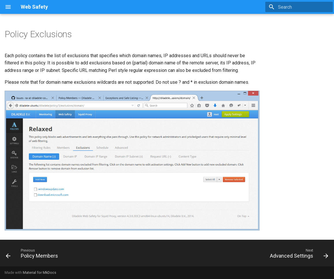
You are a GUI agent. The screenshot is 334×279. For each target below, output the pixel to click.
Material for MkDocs (39, 272)
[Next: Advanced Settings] (297, 255)
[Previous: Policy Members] (33, 255)
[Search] (299, 7)
